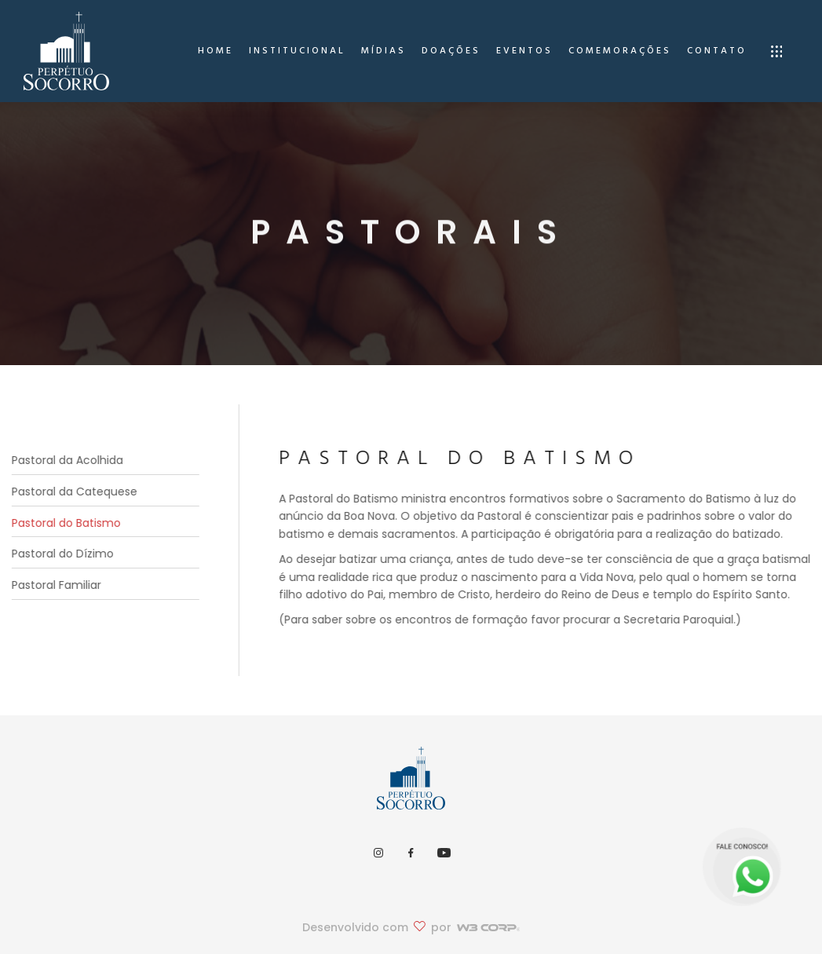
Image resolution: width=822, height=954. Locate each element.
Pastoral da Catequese (70, 491)
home (215, 51)
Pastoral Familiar (52, 585)
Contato (717, 51)
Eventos (524, 51)
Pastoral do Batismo (61, 523)
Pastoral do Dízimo (58, 553)
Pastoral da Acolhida (63, 460)
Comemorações (619, 51)
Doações (451, 51)
